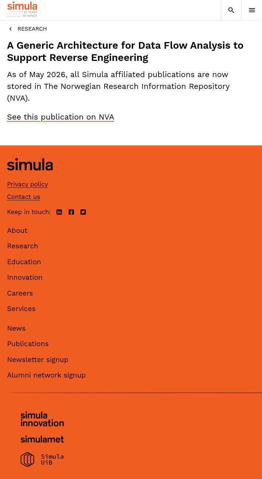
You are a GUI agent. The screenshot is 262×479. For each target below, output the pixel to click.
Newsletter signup (38, 359)
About (17, 230)
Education (24, 262)
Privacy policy (27, 184)
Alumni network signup (46, 375)
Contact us (23, 196)
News (16, 328)
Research (27, 28)
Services (21, 308)
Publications (28, 344)
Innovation (25, 277)
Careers (20, 293)
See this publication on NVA (60, 116)
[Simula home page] (30, 176)
